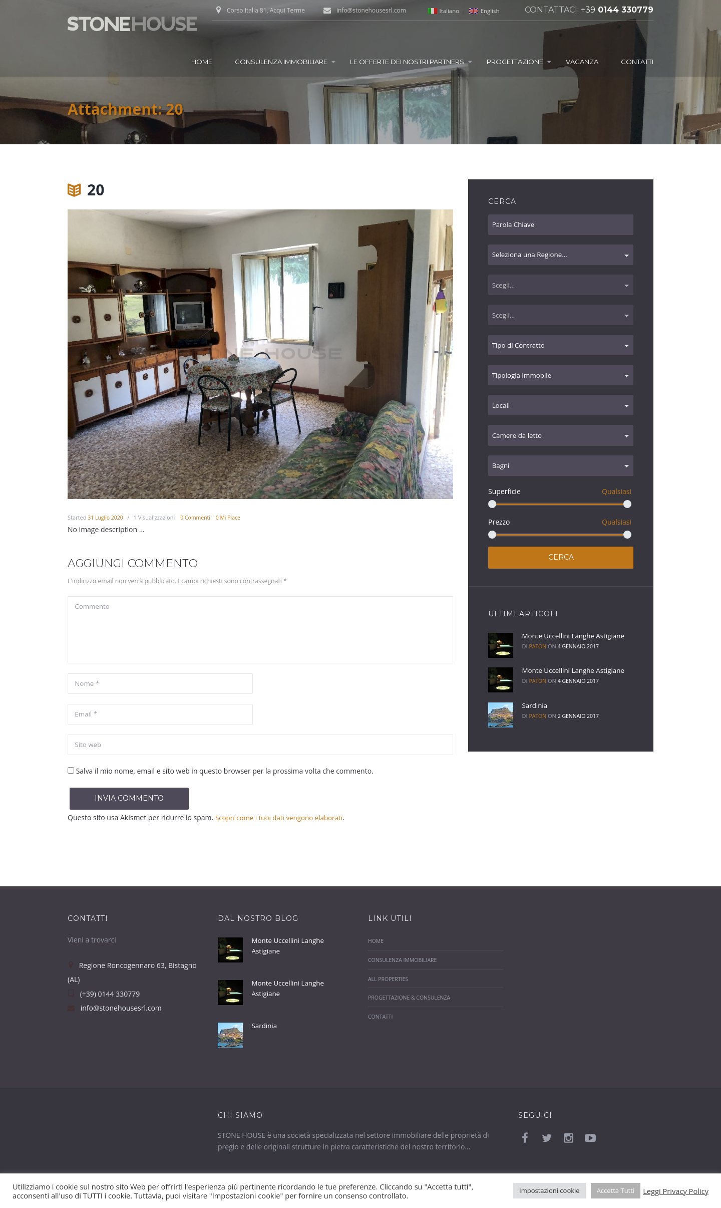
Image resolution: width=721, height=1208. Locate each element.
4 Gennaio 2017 (579, 659)
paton (538, 659)
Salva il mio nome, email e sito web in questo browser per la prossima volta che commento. (225, 777)
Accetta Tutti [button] (616, 1190)
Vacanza (582, 62)
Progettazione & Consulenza (411, 1004)
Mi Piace (232, 517)
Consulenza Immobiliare (281, 62)
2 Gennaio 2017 (579, 729)
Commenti (198, 517)
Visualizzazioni (156, 517)
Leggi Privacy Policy (675, 1190)
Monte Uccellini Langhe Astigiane (575, 648)
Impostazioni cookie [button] (549, 1190)
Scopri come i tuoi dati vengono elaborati (282, 823)
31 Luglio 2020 (106, 517)
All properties (389, 985)
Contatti (637, 62)
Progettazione (515, 62)
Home (201, 62)
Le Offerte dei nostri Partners (407, 62)
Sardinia (535, 718)
